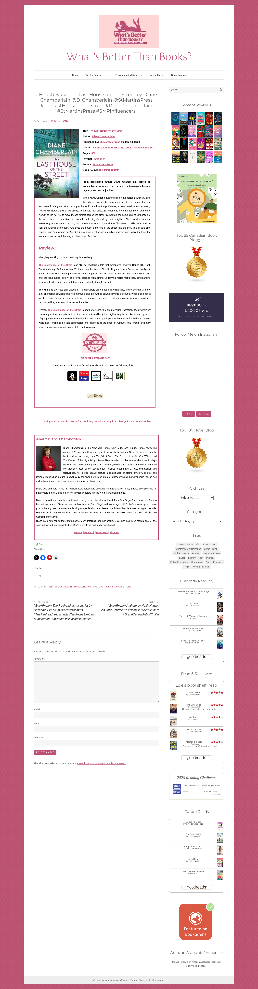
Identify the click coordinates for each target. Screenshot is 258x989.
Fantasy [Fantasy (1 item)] (196, 553)
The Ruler (193, 603)
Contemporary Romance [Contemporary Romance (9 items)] (188, 549)
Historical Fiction (103, 147)
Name (38, 709)
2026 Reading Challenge (197, 777)
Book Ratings (178, 75)
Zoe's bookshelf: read (196, 685)
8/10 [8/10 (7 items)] (198, 544)
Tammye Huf (195, 707)
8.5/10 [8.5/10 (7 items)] (189, 544)
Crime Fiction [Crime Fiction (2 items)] (210, 549)
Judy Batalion (194, 618)
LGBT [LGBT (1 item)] (182, 558)
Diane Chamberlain (103, 136)
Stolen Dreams (194, 729)
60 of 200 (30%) (210, 792)
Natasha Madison (195, 732)
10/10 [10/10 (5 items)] (213, 544)
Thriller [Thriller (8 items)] (186, 566)
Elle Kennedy (194, 861)
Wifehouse (194, 717)
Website (78, 532)
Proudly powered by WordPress (110, 980)
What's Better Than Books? (129, 57)
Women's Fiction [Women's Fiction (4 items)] (201, 566)
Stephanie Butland (195, 695)
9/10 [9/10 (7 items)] (205, 544)
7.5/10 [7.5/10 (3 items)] (180, 544)
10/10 (50, 587)
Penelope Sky (194, 606)
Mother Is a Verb (194, 742)
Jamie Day (194, 873)
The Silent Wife (193, 834)
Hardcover (99, 158)
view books (217, 794)
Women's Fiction (143, 147)
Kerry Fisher (194, 836)
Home (75, 75)
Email (38, 724)
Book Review (62, 587)
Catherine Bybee (194, 643)
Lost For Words (194, 692)
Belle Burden (194, 593)
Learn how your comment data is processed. (101, 763)
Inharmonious (194, 705)
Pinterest (114, 532)
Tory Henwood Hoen (194, 824)
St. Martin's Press (110, 141)
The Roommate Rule (193, 628)
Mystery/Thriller (123, 147)
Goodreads (102, 532)
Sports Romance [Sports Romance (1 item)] (214, 562)
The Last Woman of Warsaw (193, 616)
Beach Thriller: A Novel (193, 871)
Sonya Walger (195, 719)
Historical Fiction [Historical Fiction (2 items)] (211, 553)
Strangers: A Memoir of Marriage (193, 591)
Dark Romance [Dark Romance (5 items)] (181, 553)
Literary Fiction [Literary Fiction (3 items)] (195, 558)
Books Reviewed (95, 75)
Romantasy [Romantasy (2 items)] (197, 562)
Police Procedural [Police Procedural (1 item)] (179, 562)
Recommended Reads (127, 75)
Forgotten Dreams (193, 846)
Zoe (185, 785)
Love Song (193, 859)
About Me (155, 75)
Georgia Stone (194, 630)
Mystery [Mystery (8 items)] (210, 558)
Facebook (89, 532)
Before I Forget (193, 822)
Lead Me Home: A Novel (193, 641)
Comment (40, 659)
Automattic (158, 980)
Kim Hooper (195, 744)
